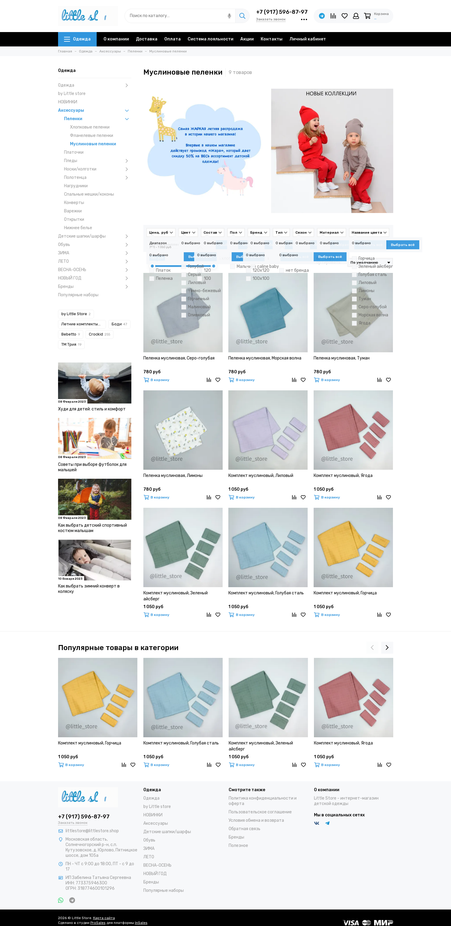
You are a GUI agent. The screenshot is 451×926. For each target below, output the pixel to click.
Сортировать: (327, 262)
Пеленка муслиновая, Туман (342, 358)
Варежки (73, 211)
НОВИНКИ (67, 102)
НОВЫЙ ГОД (94, 278)
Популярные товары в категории (118, 647)
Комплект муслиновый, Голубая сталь (266, 593)
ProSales (98, 923)
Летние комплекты (82, 324)
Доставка (146, 39)
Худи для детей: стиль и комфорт (92, 409)
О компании (116, 39)
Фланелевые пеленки (91, 135)
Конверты (74, 202)
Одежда (77, 39)
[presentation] (372, 648)
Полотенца (97, 177)
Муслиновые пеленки (93, 143)
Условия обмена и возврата (256, 820)
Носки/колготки (97, 169)
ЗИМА (94, 253)
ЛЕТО (94, 261)
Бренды (94, 286)
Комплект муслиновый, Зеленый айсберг (175, 596)
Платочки (73, 152)
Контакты (272, 39)
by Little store (72, 93)
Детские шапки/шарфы (94, 236)
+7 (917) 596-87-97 (282, 12)
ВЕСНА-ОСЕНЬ (94, 270)
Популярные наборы (78, 294)
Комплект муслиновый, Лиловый (260, 475)
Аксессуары (94, 110)
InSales (141, 923)
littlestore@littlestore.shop (92, 830)
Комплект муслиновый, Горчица (345, 593)
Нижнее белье (78, 227)
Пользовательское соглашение (260, 812)
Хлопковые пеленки (90, 127)
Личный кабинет (307, 39)
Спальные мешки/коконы (89, 194)
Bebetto (70, 334)
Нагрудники (76, 185)
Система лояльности (210, 39)
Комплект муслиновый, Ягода (343, 475)
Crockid (99, 334)
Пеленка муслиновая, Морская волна (264, 358)
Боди (119, 324)
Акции (247, 39)
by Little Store (76, 314)
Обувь (94, 244)
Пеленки (97, 119)
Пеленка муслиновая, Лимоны (173, 475)
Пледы (97, 161)
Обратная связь (244, 828)
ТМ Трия (71, 344)
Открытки (74, 219)
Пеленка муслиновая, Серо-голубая (179, 358)
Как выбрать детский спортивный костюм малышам (92, 528)
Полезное (238, 845)
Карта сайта (104, 918)
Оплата (172, 39)
